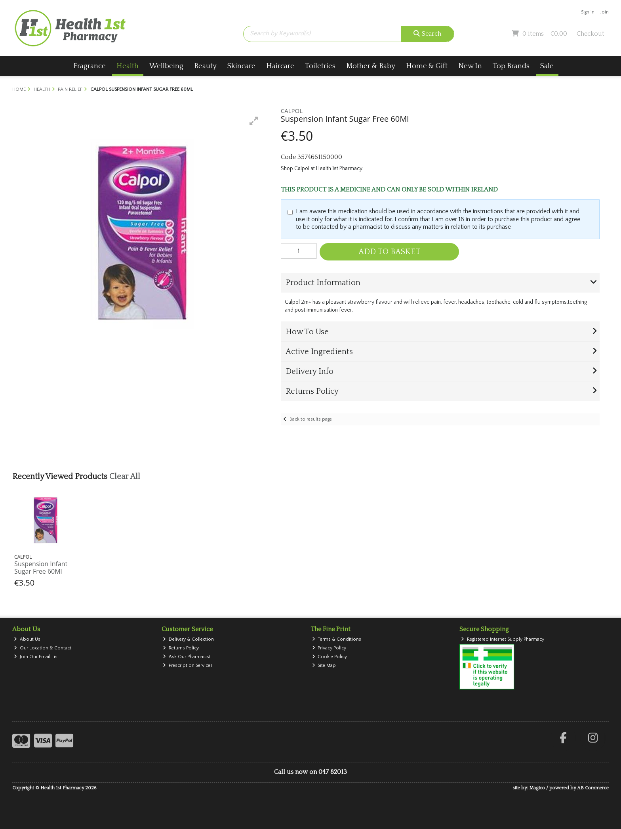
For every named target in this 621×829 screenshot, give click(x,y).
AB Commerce (593, 788)
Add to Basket (389, 251)
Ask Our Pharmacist (187, 656)
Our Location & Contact (42, 648)
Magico (537, 788)
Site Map (324, 665)
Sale (547, 66)
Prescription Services (188, 665)
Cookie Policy (329, 656)
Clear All (124, 476)
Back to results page (311, 419)
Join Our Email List (36, 656)
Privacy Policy (329, 648)
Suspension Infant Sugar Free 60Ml (40, 567)
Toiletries (320, 66)
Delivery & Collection (188, 639)
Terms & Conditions (337, 639)
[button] (254, 121)
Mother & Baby (370, 66)
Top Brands (511, 66)
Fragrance (89, 66)
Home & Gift (427, 66)
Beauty (205, 66)
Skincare (241, 66)
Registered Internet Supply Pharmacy (502, 639)
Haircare (280, 66)
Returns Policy (181, 648)
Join (604, 12)
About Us (27, 639)
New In (470, 66)
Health (127, 66)
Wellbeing (166, 66)
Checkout (590, 33)
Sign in (587, 12)
